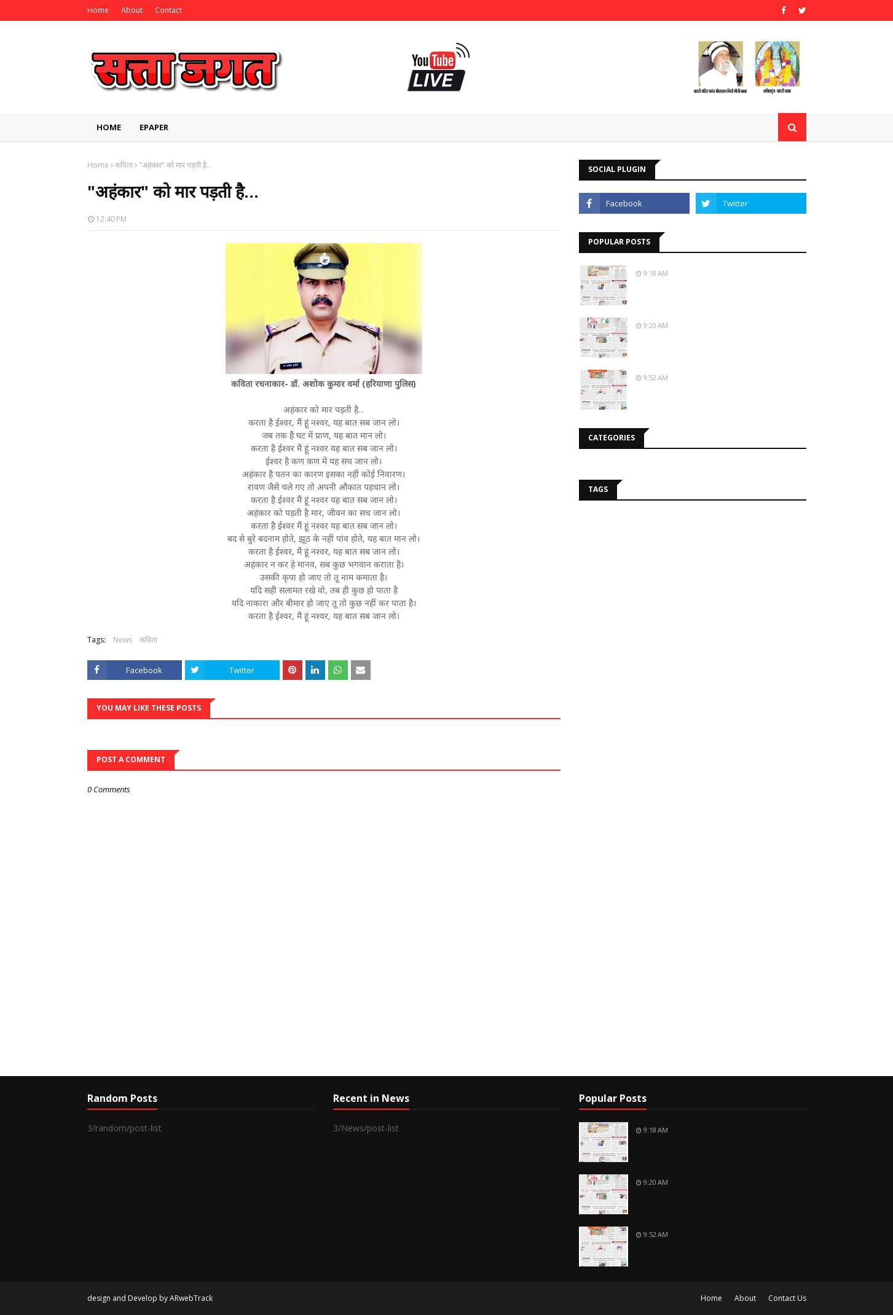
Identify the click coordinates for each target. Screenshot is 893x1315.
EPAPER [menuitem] (154, 127)
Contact (168, 10)
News (122, 639)
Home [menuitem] (108, 127)
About (132, 10)
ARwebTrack (191, 1298)
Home (98, 10)
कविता (124, 165)
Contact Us (787, 1298)
